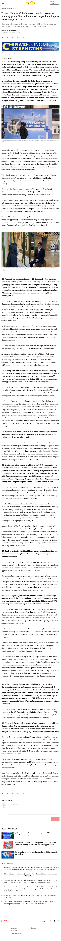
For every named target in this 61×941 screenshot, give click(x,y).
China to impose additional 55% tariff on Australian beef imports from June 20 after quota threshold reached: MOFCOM (30, 875)
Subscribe (54, 3)
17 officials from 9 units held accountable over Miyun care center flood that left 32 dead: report (31, 896)
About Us (14, 928)
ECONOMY (13, 9)
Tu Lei (4, 30)
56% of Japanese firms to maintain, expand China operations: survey (34, 834)
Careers (33, 928)
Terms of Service (16, 934)
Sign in (52, 1)
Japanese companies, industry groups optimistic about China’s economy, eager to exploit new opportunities (35, 843)
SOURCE (4, 9)
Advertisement (35, 931)
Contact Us (14, 931)
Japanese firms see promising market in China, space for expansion (36, 853)
